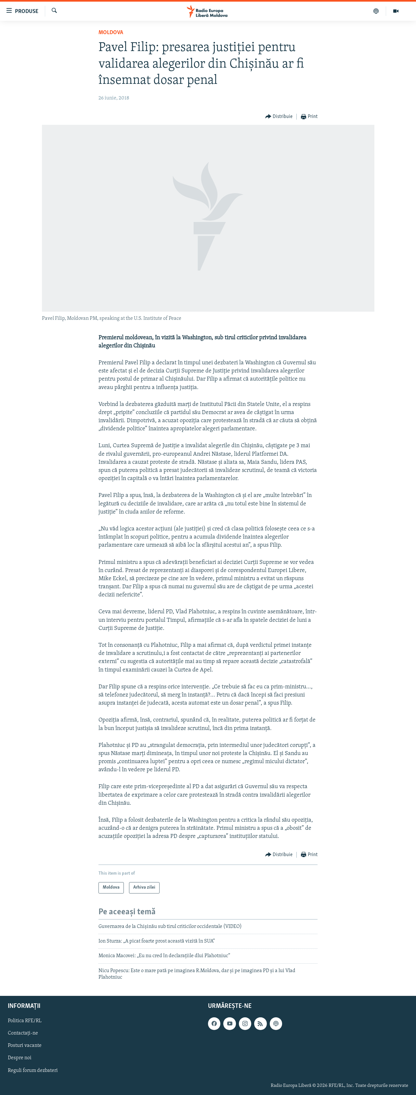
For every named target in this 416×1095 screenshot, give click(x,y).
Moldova (110, 33)
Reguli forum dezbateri (33, 1070)
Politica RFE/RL (25, 1020)
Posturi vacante (25, 1045)
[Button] (279, 116)
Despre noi (20, 1058)
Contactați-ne (23, 1033)
